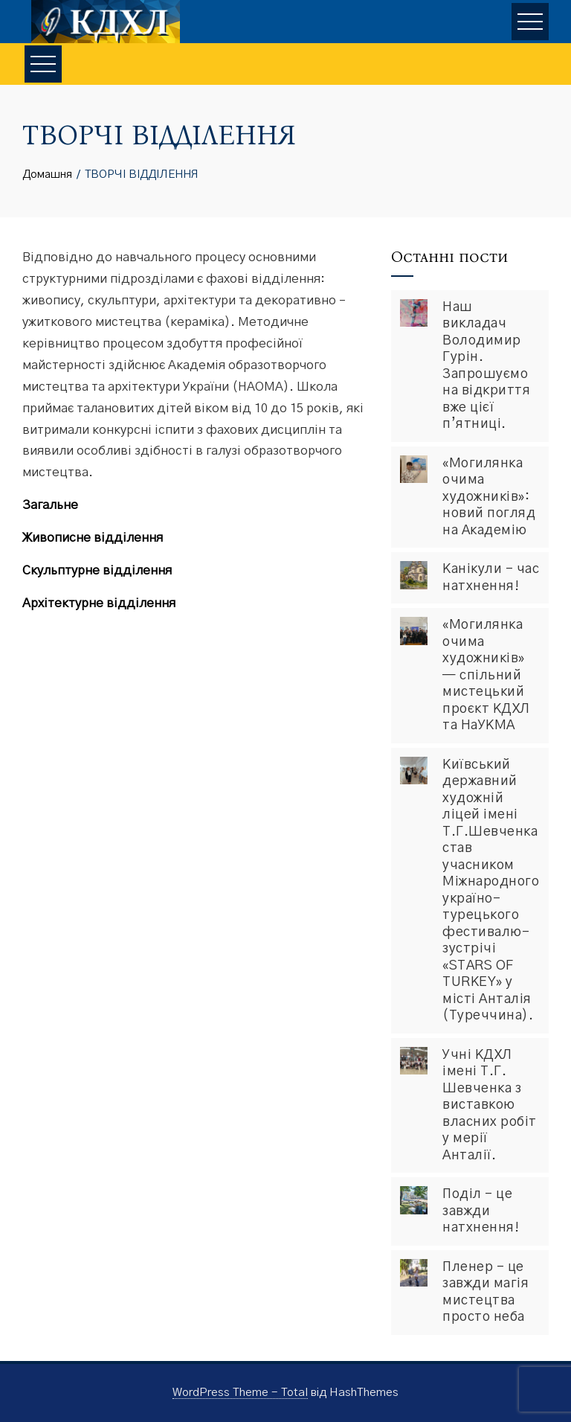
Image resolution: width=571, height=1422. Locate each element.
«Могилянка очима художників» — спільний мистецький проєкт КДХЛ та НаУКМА (486, 675)
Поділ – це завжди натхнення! (480, 1211)
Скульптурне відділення (97, 570)
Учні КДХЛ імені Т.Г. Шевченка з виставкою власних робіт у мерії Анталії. (489, 1105)
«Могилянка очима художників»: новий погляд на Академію (488, 497)
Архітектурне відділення (98, 603)
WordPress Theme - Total (240, 1392)
